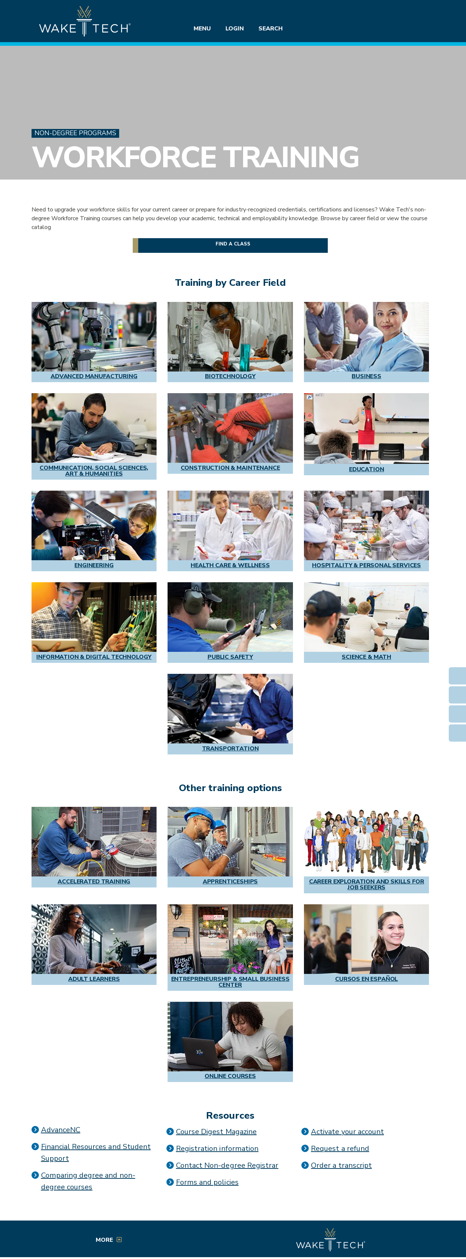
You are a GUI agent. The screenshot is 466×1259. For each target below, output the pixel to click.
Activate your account (347, 1132)
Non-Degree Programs (75, 133)
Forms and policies (207, 1182)
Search (270, 29)
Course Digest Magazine (216, 1132)
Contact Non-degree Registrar (227, 1165)
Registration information (217, 1148)
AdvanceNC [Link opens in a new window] (60, 1130)
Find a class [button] (233, 244)
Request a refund (340, 1148)
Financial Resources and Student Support (96, 1152)
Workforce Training (195, 157)
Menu (202, 29)
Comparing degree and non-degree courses (88, 1181)
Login (234, 29)
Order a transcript (341, 1165)
